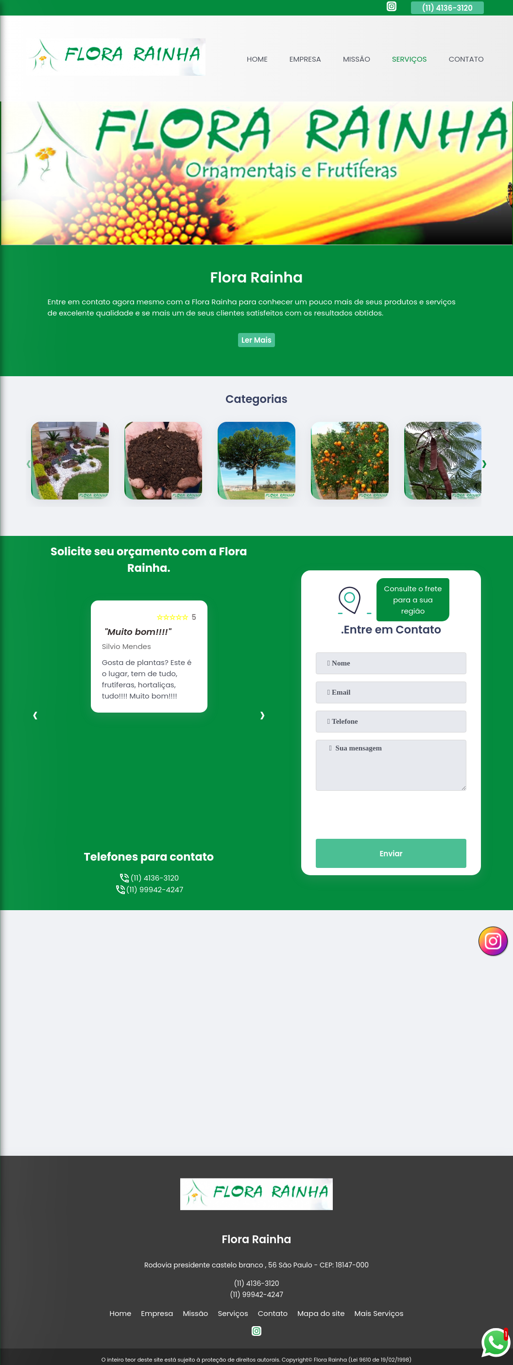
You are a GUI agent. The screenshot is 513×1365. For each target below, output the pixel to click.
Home (257, 59)
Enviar (390, 854)
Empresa (305, 59)
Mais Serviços (379, 1263)
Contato (466, 59)
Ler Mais (256, 340)
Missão (356, 59)
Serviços (409, 59)
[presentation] (29, 463)
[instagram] (391, 7)
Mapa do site (320, 1263)
